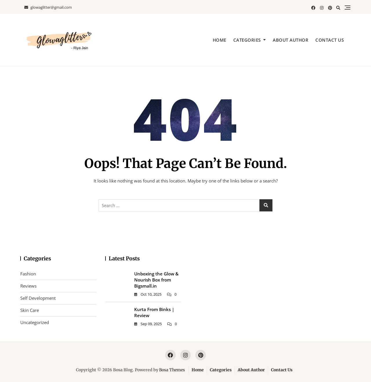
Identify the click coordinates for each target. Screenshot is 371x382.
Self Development (38, 298)
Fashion (28, 274)
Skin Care (29, 310)
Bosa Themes (172, 369)
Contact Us (329, 40)
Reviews (28, 286)
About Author (290, 40)
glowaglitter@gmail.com (48, 7)
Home (219, 40)
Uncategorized (34, 322)
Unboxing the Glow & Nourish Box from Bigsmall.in (156, 280)
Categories (247, 40)
